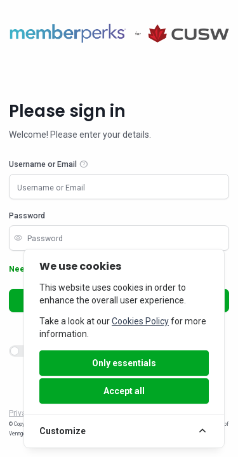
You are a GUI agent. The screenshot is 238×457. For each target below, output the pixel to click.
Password (27, 215)
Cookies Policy (140, 321)
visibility (17, 238)
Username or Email (43, 164)
